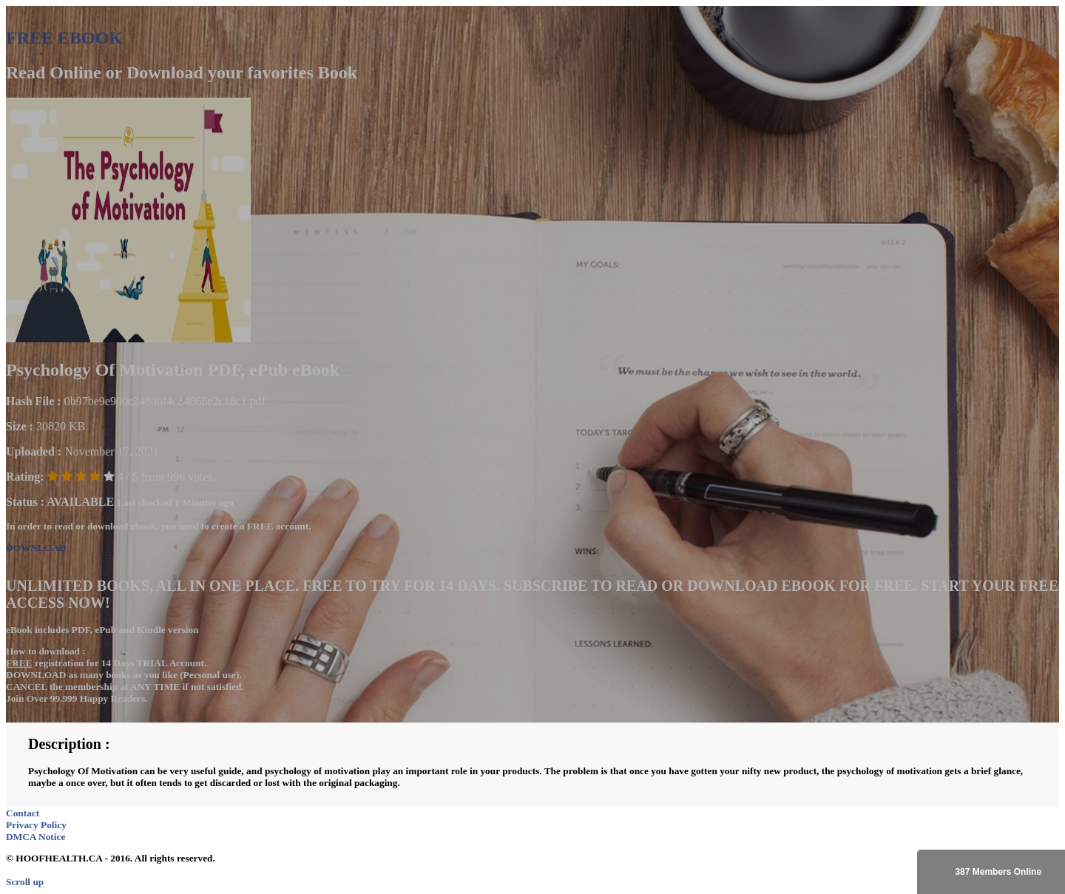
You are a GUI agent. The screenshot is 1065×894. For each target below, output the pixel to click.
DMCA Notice (35, 836)
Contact (22, 813)
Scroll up (25, 881)
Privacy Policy (36, 824)
